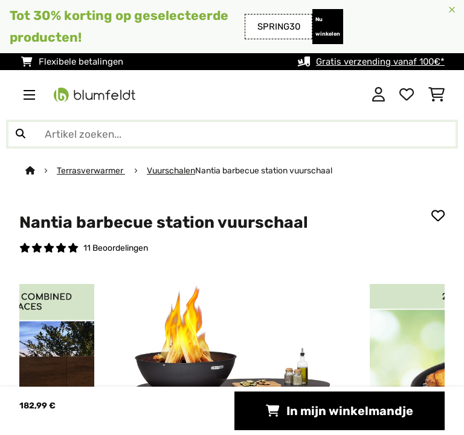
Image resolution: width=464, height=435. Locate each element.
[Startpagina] (41, 170)
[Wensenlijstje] (406, 95)
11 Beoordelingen (115, 248)
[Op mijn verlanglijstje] (438, 215)
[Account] (378, 95)
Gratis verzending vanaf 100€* (380, 61)
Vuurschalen (171, 170)
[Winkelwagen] (436, 95)
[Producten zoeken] (232, 134)
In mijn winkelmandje (339, 411)
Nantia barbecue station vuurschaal (263, 170)
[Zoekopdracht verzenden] (20, 134)
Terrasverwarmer (91, 170)
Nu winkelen (327, 26)
